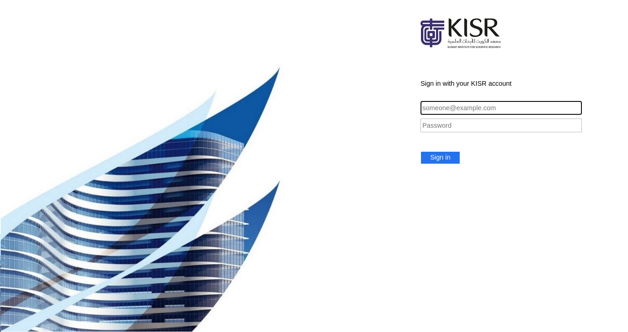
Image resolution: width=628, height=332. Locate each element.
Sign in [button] (440, 157)
